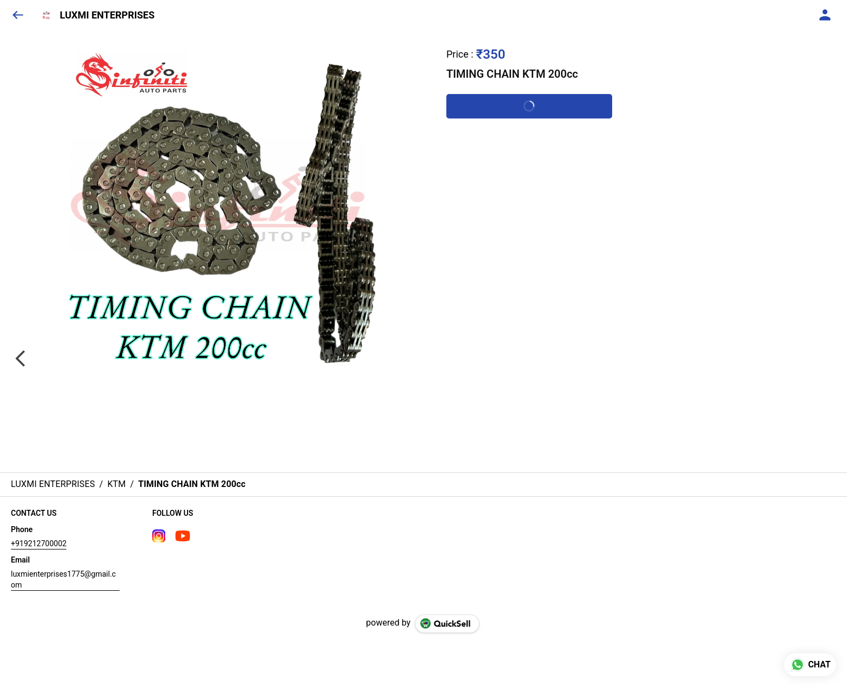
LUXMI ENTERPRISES (107, 15)
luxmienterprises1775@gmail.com (63, 579)
